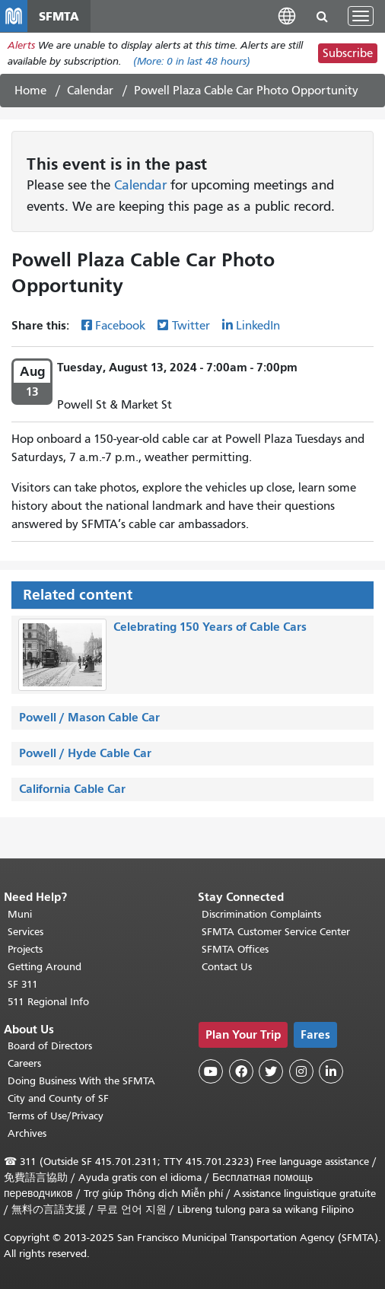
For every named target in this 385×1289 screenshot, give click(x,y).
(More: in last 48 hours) (191, 61)
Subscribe (348, 53)
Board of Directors (50, 1045)
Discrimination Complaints (261, 914)
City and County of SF (58, 1098)
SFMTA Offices (235, 949)
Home (30, 90)
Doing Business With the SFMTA (81, 1080)
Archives (27, 1133)
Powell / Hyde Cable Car (85, 753)
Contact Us (227, 966)
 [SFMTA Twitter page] (271, 1071)
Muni (20, 914)
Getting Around (44, 966)
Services (25, 931)
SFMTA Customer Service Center (276, 931)
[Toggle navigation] (361, 16)
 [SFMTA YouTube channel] (211, 1071)
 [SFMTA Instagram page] (301, 1071)
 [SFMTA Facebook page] (241, 1071)
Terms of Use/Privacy (55, 1115)
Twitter (191, 326)
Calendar (90, 90)
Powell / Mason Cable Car (89, 717)
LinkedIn (258, 326)
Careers (24, 1063)
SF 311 (23, 984)
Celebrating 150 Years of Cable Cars (210, 626)
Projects (25, 949)
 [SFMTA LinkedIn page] (331, 1071)
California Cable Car (72, 788)
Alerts (21, 45)
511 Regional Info (48, 1001)
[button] (287, 15)
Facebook (120, 326)
